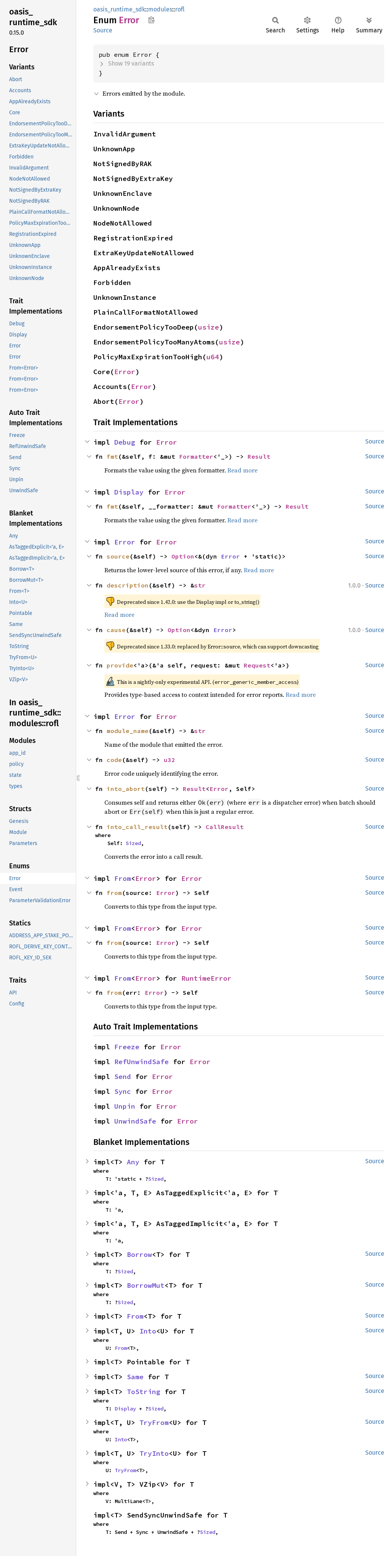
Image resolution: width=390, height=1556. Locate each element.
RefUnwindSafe (141, 1061)
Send (122, 1076)
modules (160, 9)
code (114, 760)
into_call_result (137, 827)
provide (120, 665)
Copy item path (151, 19)
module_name (128, 731)
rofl (179, 9)
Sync (122, 1091)
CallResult (225, 827)
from (114, 892)
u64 (212, 356)
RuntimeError (206, 978)
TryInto (154, 1453)
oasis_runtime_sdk (119, 9)
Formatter (196, 456)
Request (257, 665)
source (118, 556)
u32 (169, 760)
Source (102, 30)
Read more (242, 470)
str (200, 585)
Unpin (124, 1106)
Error (124, 371)
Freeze (126, 1046)
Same (135, 1376)
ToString (143, 1391)
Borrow (139, 1254)
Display (129, 492)
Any (133, 1161)
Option (182, 556)
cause (116, 630)
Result (259, 456)
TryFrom (154, 1422)
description (128, 585)
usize (208, 327)
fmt (112, 456)
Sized (133, 843)
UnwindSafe (135, 1121)
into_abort (126, 788)
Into (147, 1331)
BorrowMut (146, 1285)
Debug (124, 442)
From (122, 878)
